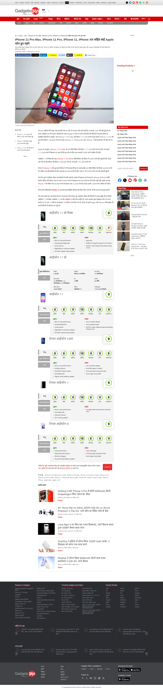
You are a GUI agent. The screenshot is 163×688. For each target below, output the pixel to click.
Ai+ (107, 591)
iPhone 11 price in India (46, 477)
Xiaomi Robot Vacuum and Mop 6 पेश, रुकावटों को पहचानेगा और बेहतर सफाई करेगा (101, 652)
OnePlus (123, 607)
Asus (107, 597)
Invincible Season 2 (43, 613)
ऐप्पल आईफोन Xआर (61, 339)
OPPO (137, 588)
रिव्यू (44, 227)
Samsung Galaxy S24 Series (46, 593)
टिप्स (61, 23)
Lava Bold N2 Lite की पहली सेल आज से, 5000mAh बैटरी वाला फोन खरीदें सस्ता (101, 630)
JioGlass (39, 616)
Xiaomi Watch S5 (87, 593)
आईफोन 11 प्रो (57, 257)
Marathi (104, 2)
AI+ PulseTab (65, 591)
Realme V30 (41, 588)
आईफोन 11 (56, 294)
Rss (103, 678)
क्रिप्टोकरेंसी (134, 19)
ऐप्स (34, 23)
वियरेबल (100, 23)
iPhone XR (98, 177)
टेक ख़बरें (26, 19)
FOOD (49, 2)
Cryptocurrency (42, 595)
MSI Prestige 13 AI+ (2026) (70, 607)
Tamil (108, 669)
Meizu (122, 597)
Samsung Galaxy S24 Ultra (45, 600)
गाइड (86, 19)
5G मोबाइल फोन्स (122, 131)
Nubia (122, 604)
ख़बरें (25, 36)
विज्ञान (77, 23)
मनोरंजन (41, 23)
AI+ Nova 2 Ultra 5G (68, 595)
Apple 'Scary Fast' (42, 607)
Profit (27, 2)
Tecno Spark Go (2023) (22, 617)
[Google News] (145, 180)
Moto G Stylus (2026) (68, 604)
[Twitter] (125, 180)
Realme (137, 593)
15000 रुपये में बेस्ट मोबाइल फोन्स (126, 144)
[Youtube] (130, 180)
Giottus (39, 602)
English (83, 669)
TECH (67, 2)
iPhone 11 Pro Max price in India (55, 475)
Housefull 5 (40, 609)
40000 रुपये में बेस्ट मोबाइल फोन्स (126, 161)
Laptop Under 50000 (21, 599)
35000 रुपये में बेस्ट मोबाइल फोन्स (126, 158)
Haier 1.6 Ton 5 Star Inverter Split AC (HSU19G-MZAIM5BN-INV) (91, 611)
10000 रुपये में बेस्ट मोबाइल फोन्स (126, 137)
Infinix (122, 588)
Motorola (123, 600)
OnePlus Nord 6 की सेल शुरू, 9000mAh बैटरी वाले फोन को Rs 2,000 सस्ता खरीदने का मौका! (134, 631)
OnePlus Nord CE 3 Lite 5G (24, 608)
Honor (108, 604)
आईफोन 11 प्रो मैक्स (61, 213)
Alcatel (108, 593)
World (22, 2)
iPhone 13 (18, 611)
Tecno (137, 604)
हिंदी (32, 2)
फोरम (109, 19)
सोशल (92, 23)
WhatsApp (99, 678)
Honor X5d (64, 600)
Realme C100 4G (67, 588)
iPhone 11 (48, 168)
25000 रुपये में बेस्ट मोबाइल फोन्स (126, 151)
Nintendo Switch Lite (89, 602)
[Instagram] (135, 180)
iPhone (40, 480)
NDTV (17, 2)
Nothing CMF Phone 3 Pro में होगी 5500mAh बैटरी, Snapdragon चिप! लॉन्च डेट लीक (66, 652)
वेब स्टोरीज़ (110, 23)
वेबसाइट (54, 190)
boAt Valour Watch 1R (89, 591)
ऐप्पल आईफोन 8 (59, 424)
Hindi (92, 669)
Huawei (108, 607)
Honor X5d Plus (66, 602)
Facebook (82, 678)
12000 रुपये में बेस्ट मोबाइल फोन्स (126, 141)
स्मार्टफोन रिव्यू (52, 466)
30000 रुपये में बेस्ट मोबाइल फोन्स (126, 155)
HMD (107, 602)
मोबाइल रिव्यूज (122, 188)
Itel (121, 593)
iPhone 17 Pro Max (21, 592)
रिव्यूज (50, 19)
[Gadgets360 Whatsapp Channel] (140, 180)
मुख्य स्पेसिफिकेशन (45, 233)
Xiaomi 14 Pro (19, 613)
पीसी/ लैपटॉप (51, 23)
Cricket (43, 2)
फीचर (59, 19)
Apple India (47, 480)
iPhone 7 (41, 183)
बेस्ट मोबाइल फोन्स (122, 134)
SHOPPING (78, 2)
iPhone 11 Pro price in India (89, 475)
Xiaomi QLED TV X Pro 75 (90, 595)
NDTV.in (63, 679)
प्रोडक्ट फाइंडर (97, 19)
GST (58, 480)
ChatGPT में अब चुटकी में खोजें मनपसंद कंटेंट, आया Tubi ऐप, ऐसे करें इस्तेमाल (32, 630)
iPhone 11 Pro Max (57, 149)
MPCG (98, 2)
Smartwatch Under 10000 (23, 601)
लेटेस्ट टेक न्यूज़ (42, 466)
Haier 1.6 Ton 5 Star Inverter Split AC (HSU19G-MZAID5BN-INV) (91, 606)
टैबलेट (27, 23)
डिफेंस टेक (77, 19)
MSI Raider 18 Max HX (68, 609)
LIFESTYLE (55, 2)
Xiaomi (137, 607)
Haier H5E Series (87, 597)
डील (125, 19)
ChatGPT (18, 595)
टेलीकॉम (68, 23)
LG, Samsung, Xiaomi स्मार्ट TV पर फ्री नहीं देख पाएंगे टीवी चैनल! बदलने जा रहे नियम (67, 631)
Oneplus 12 (18, 606)
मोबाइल (19, 23)
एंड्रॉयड (43, 468)
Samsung (138, 597)
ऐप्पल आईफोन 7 (59, 382)
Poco (136, 591)
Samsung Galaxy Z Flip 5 (45, 604)
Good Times (112, 2)
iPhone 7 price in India (94, 477)
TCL (136, 602)
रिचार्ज (117, 19)
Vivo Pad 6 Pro (87, 588)
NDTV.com (64, 677)
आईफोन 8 (68, 199)
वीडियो (66, 19)
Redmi (137, 595)
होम (18, 19)
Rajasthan (91, 2)
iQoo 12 (39, 597)
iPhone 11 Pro (63, 158)
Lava (121, 595)
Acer (107, 588)
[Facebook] (120, 180)
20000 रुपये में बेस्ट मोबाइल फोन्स (126, 148)
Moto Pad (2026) (66, 611)
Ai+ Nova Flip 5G (66, 597)
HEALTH (61, 2)
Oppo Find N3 (19, 615)
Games (72, 2)
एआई (38, 18)
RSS (42, 666)
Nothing (122, 602)
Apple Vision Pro (20, 604)
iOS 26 (17, 597)
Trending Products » (126, 66)
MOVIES (36, 2)
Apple (40, 149)
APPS (85, 2)
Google (108, 600)
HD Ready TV (41, 618)
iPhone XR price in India (70, 477)
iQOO (122, 591)
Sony (136, 600)
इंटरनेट (84, 23)
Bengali (99, 669)
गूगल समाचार (66, 468)
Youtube (91, 678)
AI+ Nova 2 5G (66, 593)
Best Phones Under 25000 (45, 591)
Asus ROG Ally (87, 600)
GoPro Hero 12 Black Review (46, 611)
